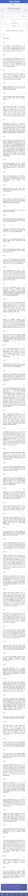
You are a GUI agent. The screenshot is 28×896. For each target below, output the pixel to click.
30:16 (4, 225)
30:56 (4, 810)
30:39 (4, 551)
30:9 (4, 136)
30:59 (4, 856)
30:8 (4, 119)
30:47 (4, 678)
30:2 (4, 42)
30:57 (4, 825)
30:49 (4, 713)
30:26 (4, 360)
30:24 (4, 331)
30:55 (4, 796)
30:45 (4, 653)
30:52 (4, 750)
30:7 (4, 103)
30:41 (4, 589)
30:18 (4, 245)
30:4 (4, 70)
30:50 (4, 721)
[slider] (13, 16)
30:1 (4, 34)
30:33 (4, 474)
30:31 (4, 448)
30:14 (4, 206)
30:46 (4, 664)
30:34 (4, 488)
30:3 (4, 54)
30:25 (4, 345)
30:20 (4, 267)
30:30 (4, 428)
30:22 (4, 299)
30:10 (4, 159)
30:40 (4, 572)
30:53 (4, 761)
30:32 (4, 462)
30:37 (4, 527)
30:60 (4, 867)
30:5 (4, 82)
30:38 (4, 539)
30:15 (4, 215)
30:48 (4, 695)
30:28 (4, 384)
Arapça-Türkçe (14, 23)
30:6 (4, 93)
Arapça (14, 25)
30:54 (4, 779)
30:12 (4, 185)
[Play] (3, 16)
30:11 (4, 172)
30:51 (4, 738)
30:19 (4, 255)
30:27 (4, 370)
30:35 (4, 502)
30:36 (4, 513)
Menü (12, 4)
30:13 (4, 195)
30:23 (4, 315)
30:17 (4, 235)
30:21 (4, 283)
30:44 (4, 641)
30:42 (4, 609)
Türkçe (14, 20)
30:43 (4, 626)
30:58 (4, 836)
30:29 (4, 410)
